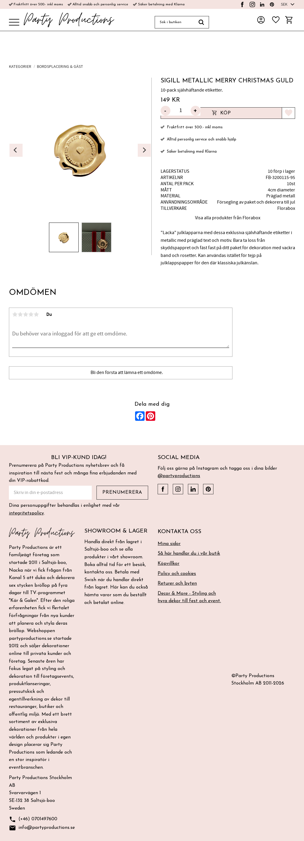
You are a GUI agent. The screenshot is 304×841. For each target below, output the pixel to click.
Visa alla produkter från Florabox (227, 218)
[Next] (144, 150)
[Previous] (16, 150)
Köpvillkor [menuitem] (168, 563)
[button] (14, 22)
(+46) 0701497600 (33, 819)
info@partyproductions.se (42, 828)
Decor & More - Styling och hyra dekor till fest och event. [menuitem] (189, 597)
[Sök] (201, 22)
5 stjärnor (36, 314)
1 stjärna (15, 314)
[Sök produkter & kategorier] (174, 22)
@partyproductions (179, 476)
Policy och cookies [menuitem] (177, 573)
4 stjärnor (31, 314)
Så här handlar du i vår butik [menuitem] (189, 553)
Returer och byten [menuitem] (177, 583)
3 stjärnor (25, 314)
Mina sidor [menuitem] (169, 543)
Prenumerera (122, 492)
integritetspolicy (26, 513)
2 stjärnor (20, 314)
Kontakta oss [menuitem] (179, 532)
